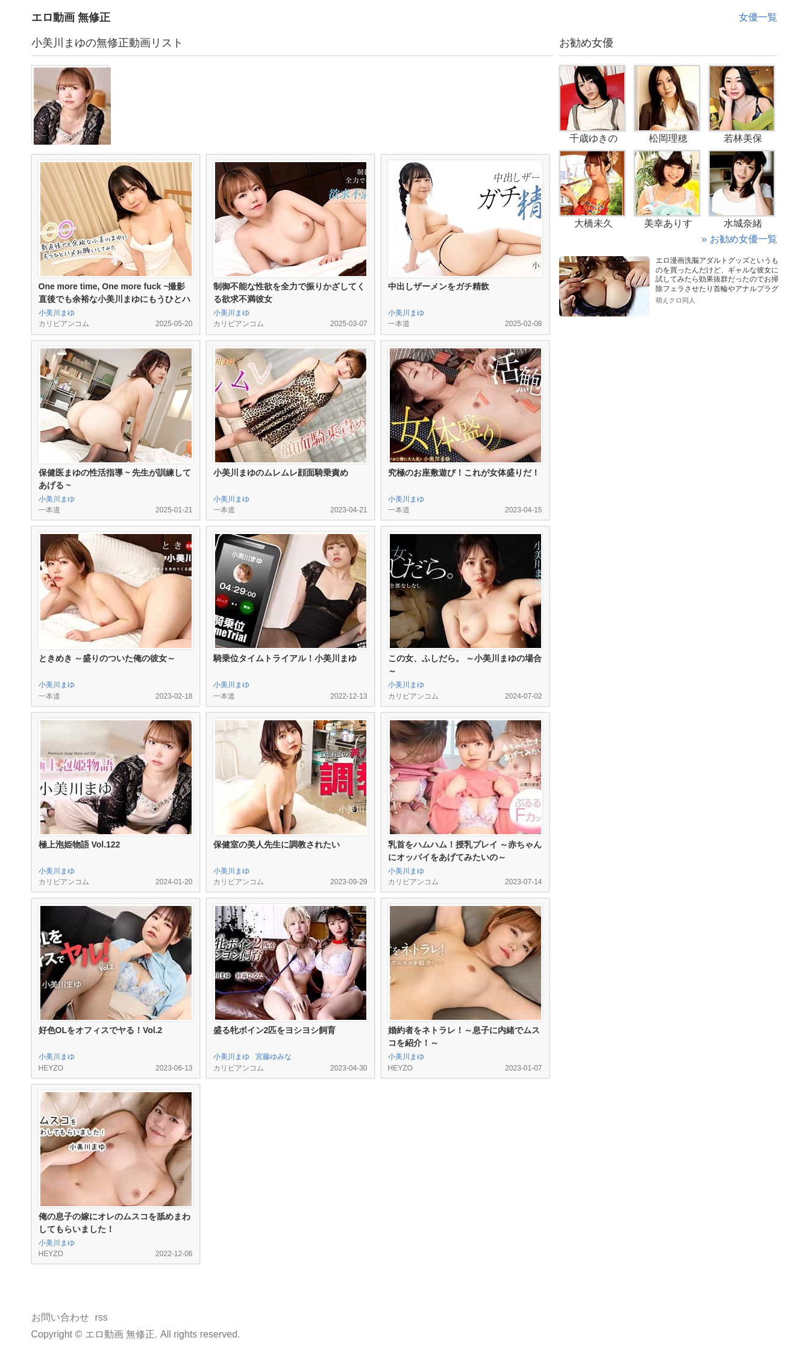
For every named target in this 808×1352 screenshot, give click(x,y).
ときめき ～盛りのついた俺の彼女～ (107, 658)
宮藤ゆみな (273, 1056)
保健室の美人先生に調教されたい (276, 844)
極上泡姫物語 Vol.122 (80, 844)
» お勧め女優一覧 (739, 239)
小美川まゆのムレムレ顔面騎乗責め (280, 472)
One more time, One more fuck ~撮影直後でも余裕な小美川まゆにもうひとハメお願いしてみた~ (114, 298)
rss (101, 1317)
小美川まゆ (57, 313)
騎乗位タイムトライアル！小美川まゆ (285, 658)
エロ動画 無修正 (70, 17)
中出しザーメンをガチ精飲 (438, 286)
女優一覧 (758, 17)
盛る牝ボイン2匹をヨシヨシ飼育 (274, 1030)
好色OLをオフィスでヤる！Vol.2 (101, 1030)
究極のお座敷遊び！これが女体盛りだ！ (464, 472)
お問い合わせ (60, 1317)
